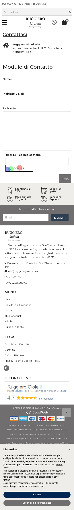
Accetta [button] (37, 494)
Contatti (24, 4)
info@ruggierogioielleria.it (23, 271)
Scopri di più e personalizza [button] (37, 503)
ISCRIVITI (60, 217)
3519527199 (9, 4)
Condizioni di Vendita (17, 344)
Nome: (7, 79)
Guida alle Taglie (14, 326)
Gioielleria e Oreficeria (18, 304)
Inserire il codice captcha (23, 155)
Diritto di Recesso (15, 355)
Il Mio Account (13, 315)
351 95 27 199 (14, 276)
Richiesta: (9, 108)
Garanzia (10, 349)
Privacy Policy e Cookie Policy (22, 360)
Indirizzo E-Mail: (13, 93)
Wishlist (9, 321)
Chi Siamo (39, 4)
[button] (69, 449)
